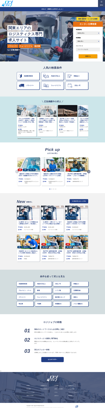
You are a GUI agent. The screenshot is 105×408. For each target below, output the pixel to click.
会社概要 (56, 385)
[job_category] (88, 41)
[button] (17, 171)
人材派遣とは (43, 385)
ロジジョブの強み (31, 392)
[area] (88, 33)
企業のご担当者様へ (59, 388)
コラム (55, 392)
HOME (28, 385)
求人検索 (29, 388)
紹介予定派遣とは (44, 388)
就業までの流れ (30, 395)
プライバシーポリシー (73, 392)
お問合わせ (70, 385)
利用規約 (70, 395)
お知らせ (56, 395)
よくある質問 (71, 388)
